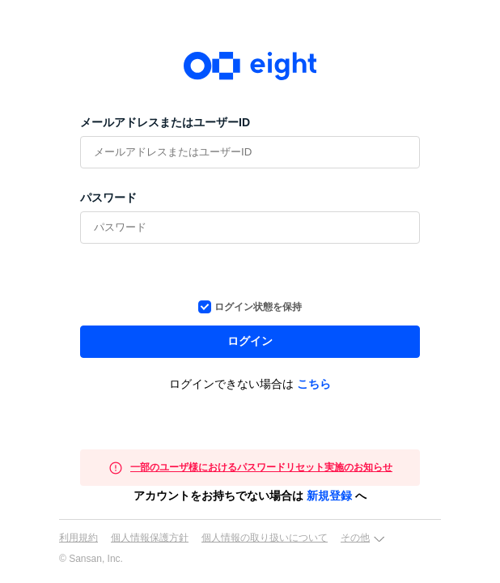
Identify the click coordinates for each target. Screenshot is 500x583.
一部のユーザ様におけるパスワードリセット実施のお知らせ (261, 467)
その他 (355, 537)
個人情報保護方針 (150, 537)
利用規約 (78, 537)
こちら (314, 383)
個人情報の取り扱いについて (264, 537)
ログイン (250, 340)
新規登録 (329, 495)
